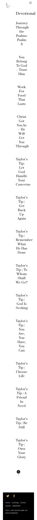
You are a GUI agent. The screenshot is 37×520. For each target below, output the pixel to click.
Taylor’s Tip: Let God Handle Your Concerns (23, 172)
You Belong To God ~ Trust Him (21, 65)
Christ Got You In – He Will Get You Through (22, 131)
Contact (23, 503)
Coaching (15, 503)
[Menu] (30, 3)
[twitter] (8, 496)
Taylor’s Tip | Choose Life (22, 370)
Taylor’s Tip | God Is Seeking (22, 301)
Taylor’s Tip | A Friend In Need (22, 397)
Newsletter (17, 506)
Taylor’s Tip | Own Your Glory (22, 448)
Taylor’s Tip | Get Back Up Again (22, 208)
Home (7, 503)
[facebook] (14, 496)
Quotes (8, 506)
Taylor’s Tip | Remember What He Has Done (24, 242)
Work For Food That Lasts (22, 95)
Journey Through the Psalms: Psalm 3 (22, 33)
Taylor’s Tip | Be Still (22, 423)
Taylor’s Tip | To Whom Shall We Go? (22, 274)
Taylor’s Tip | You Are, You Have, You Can (22, 336)
